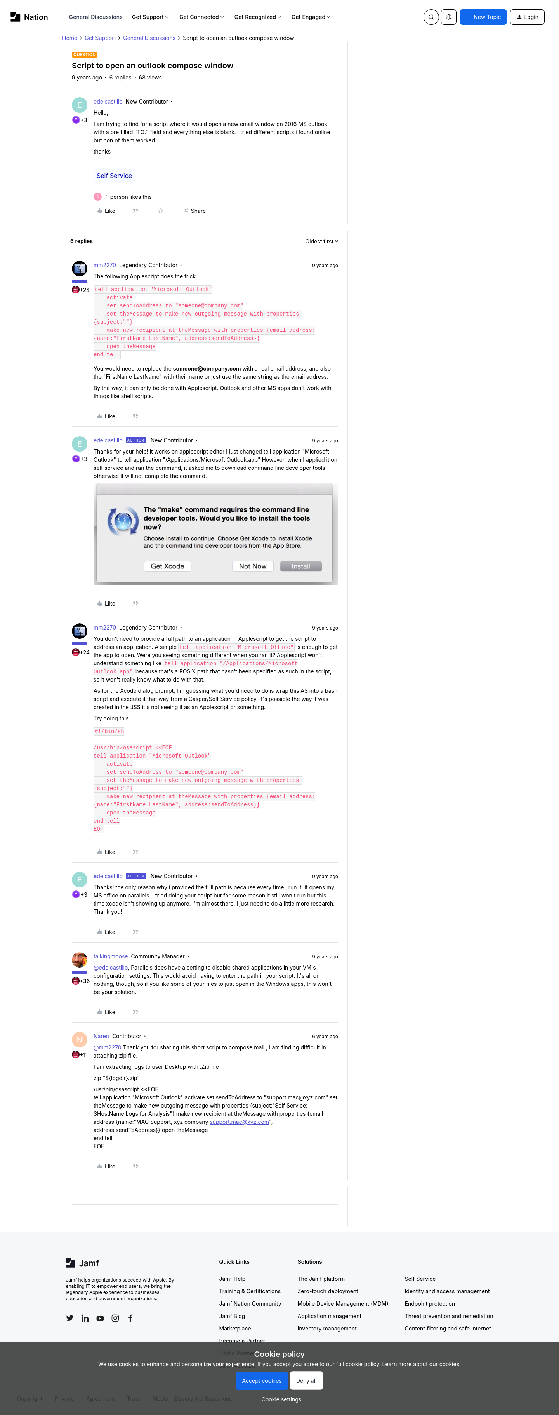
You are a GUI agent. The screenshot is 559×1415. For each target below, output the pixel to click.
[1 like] (123, 197)
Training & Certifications (250, 1291)
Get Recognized (258, 17)
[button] (483, 17)
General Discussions (96, 17)
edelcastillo (108, 101)
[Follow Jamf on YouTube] (100, 1318)
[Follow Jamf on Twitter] (70, 1318)
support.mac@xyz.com (239, 1121)
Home (69, 38)
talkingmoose (111, 956)
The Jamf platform (321, 1278)
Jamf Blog (232, 1316)
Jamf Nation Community (250, 1303)
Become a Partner (242, 1340)
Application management (329, 1316)
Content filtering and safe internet (448, 1328)
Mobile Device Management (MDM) (343, 1303)
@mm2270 (108, 1047)
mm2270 (105, 265)
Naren (101, 1036)
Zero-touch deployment (328, 1291)
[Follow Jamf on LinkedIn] (85, 1318)
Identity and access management (447, 1291)
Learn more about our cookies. (421, 1364)
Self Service (114, 175)
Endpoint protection (430, 1303)
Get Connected (202, 17)
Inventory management (327, 1328)
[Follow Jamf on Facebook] (130, 1318)
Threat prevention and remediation (449, 1316)
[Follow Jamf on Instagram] (115, 1318)
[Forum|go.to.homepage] (29, 17)
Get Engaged (312, 17)
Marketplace (235, 1328)
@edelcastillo (111, 967)
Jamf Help (232, 1278)
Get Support (151, 17)
